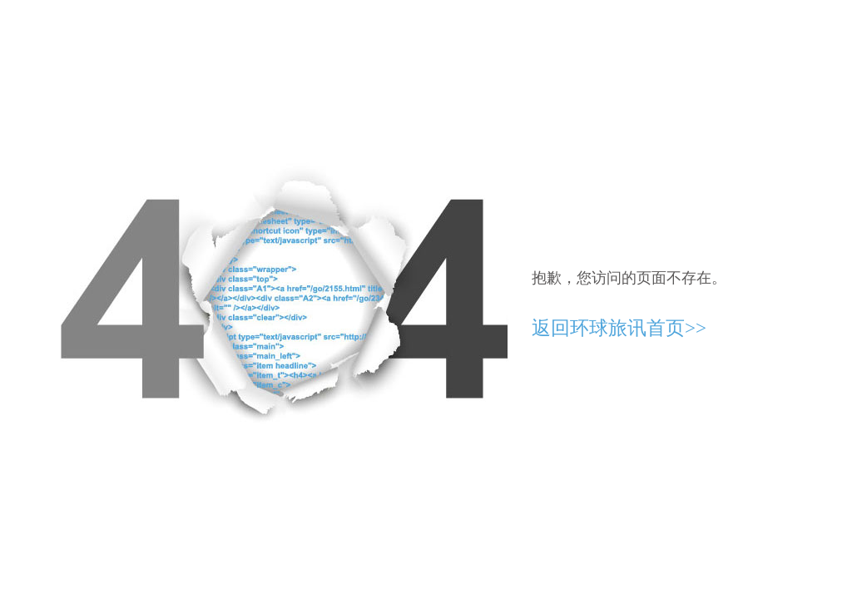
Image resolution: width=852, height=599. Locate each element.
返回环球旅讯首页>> (619, 328)
